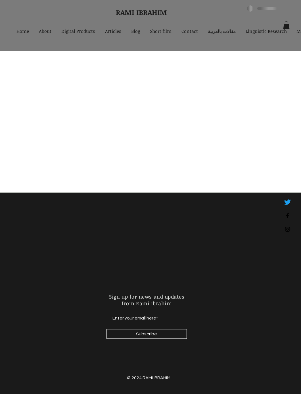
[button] (286, 25)
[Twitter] (287, 202)
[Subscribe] (146, 334)
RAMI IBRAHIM (141, 12)
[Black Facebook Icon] (287, 215)
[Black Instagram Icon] (287, 229)
